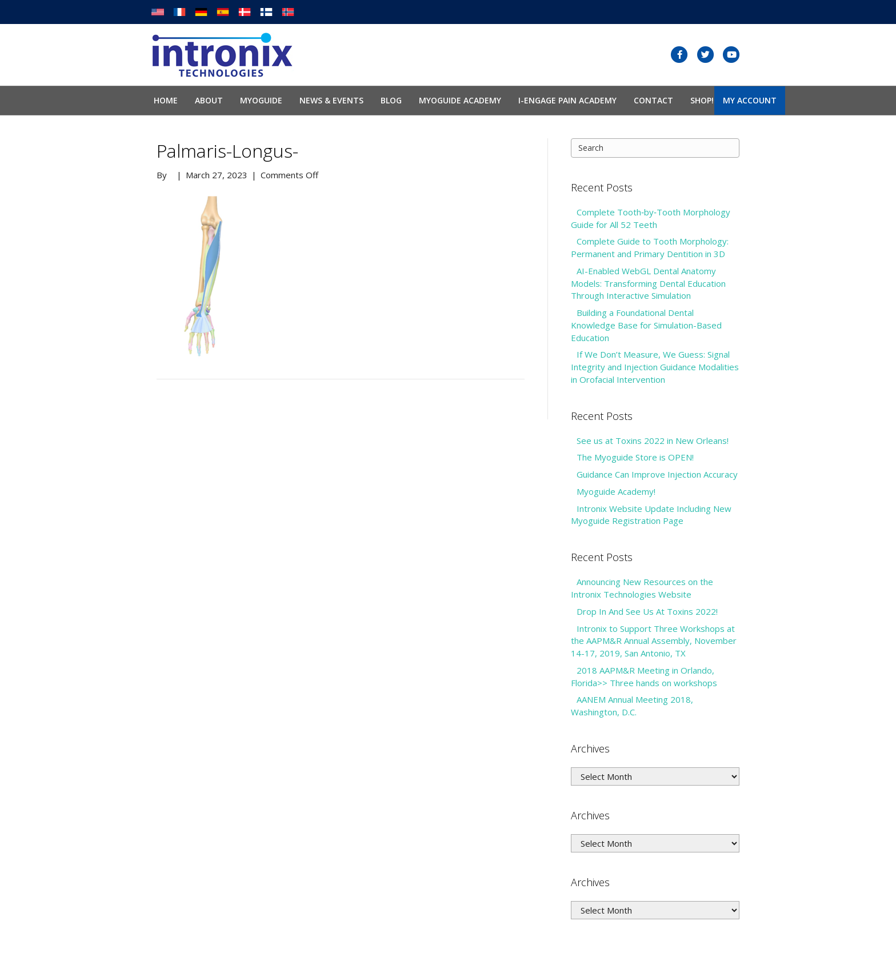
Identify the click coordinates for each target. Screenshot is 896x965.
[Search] (655, 148)
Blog (391, 100)
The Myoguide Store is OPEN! (635, 457)
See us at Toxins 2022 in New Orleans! (653, 440)
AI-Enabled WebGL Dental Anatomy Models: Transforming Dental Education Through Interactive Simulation (648, 283)
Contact (653, 100)
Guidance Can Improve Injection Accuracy (657, 474)
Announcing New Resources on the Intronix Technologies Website (642, 588)
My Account (750, 100)
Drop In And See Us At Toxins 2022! (647, 611)
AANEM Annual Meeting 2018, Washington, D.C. (632, 706)
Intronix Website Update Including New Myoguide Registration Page (651, 515)
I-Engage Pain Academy (567, 100)
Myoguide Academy (460, 100)
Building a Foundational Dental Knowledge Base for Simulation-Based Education (646, 325)
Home (166, 100)
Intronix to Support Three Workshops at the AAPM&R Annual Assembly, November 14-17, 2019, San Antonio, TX (654, 641)
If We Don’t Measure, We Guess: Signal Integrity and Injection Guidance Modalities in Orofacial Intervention (655, 367)
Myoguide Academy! (616, 491)
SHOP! (702, 100)
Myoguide (261, 100)
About (209, 100)
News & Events (331, 100)
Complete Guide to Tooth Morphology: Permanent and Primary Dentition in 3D (650, 247)
